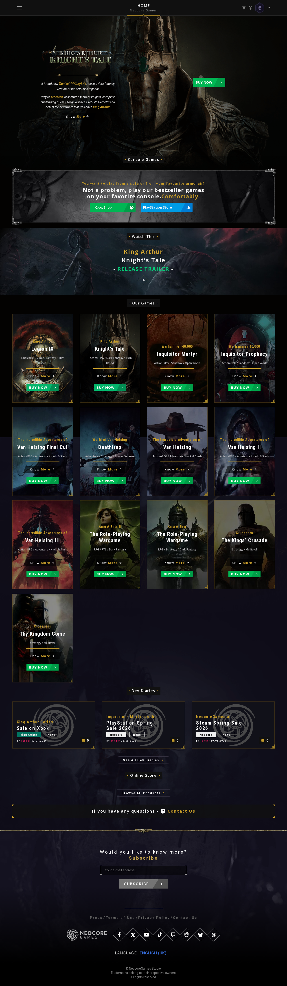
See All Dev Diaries (141, 760)
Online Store (143, 775)
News (51, 734)
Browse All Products (141, 793)
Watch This (143, 236)
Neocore (116, 734)
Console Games (143, 159)
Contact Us (181, 811)
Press (96, 918)
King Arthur (28, 734)
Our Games (143, 303)
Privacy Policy (154, 918)
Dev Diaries (143, 690)
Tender (26, 741)
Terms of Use (120, 918)
